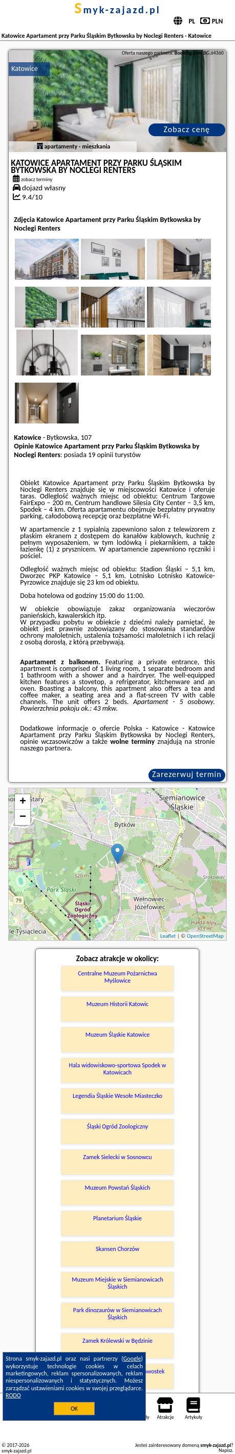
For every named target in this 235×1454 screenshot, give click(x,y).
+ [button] (22, 802)
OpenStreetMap (205, 936)
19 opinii (100, 454)
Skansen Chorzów (117, 1248)
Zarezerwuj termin (187, 774)
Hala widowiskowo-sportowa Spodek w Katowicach (117, 1069)
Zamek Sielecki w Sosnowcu (117, 1157)
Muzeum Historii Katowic (117, 1004)
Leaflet (168, 936)
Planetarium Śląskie (117, 1218)
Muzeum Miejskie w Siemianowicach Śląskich (117, 1283)
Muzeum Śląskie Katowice (117, 1034)
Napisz (225, 1450)
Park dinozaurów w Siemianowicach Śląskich (117, 1314)
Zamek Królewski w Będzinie (117, 1340)
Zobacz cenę (186, 129)
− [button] (22, 817)
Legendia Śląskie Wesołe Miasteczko (117, 1095)
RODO (13, 1395)
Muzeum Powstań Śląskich (118, 1187)
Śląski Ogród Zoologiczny (117, 1126)
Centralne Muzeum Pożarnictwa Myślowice (117, 977)
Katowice (24, 68)
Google (132, 1358)
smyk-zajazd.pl (117, 10)
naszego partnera (45, 748)
